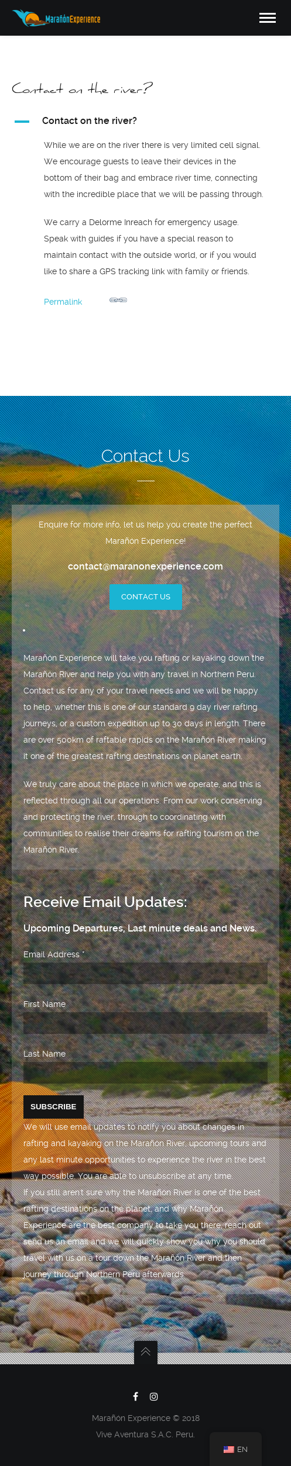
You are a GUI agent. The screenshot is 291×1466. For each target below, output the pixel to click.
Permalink (85, 298)
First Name (44, 1004)
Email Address (54, 954)
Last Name (44, 1053)
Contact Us (145, 596)
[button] (145, 121)
